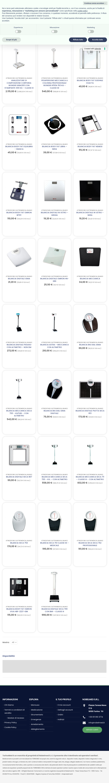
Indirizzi (61, 719)
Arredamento (37, 724)
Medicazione (36, 710)
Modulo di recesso (16, 718)
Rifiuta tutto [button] (78, 40)
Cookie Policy (10, 727)
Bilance (29, 78)
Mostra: (6, 642)
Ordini (60, 714)
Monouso (35, 705)
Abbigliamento (38, 729)
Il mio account (64, 705)
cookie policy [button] (82, 11)
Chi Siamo (9, 705)
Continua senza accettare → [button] (95, 3)
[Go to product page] (19, 58)
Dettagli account (65, 710)
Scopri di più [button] (11, 40)
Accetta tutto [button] (97, 40)
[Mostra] (14, 642)
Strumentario (37, 714)
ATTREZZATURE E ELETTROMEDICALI (16, 78)
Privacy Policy (10, 722)
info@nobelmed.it (97, 722)
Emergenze (36, 719)
